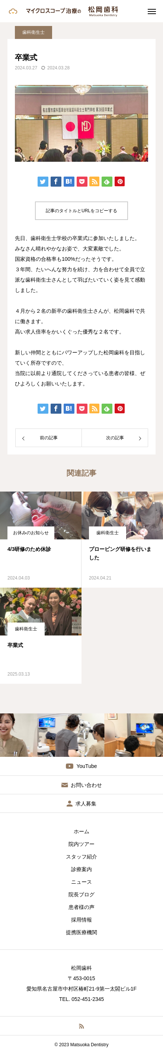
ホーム (81, 831)
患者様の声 (81, 907)
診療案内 (81, 869)
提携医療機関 (81, 932)
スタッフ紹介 (81, 857)
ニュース (81, 882)
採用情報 (81, 920)
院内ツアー (81, 844)
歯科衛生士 (33, 32)
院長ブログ (81, 894)
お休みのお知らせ (31, 532)
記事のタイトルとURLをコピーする (81, 210)
